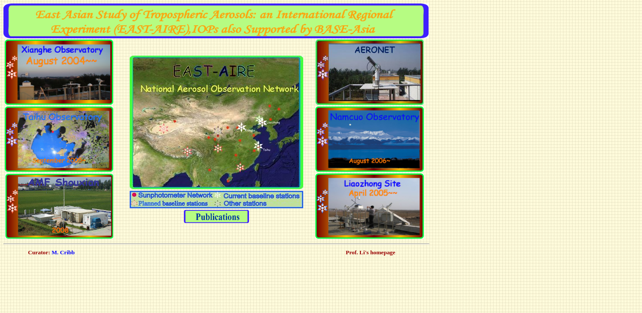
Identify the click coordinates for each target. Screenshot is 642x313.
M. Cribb (62, 252)
